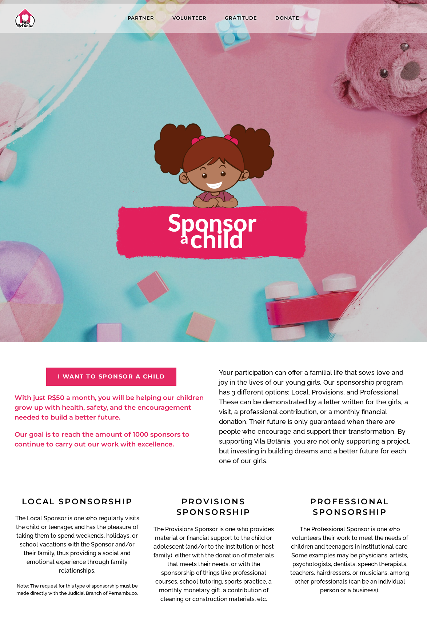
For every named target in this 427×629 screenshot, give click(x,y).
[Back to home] (25, 18)
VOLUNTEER (189, 18)
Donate (287, 18)
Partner (141, 18)
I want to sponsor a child (111, 376)
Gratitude (241, 18)
